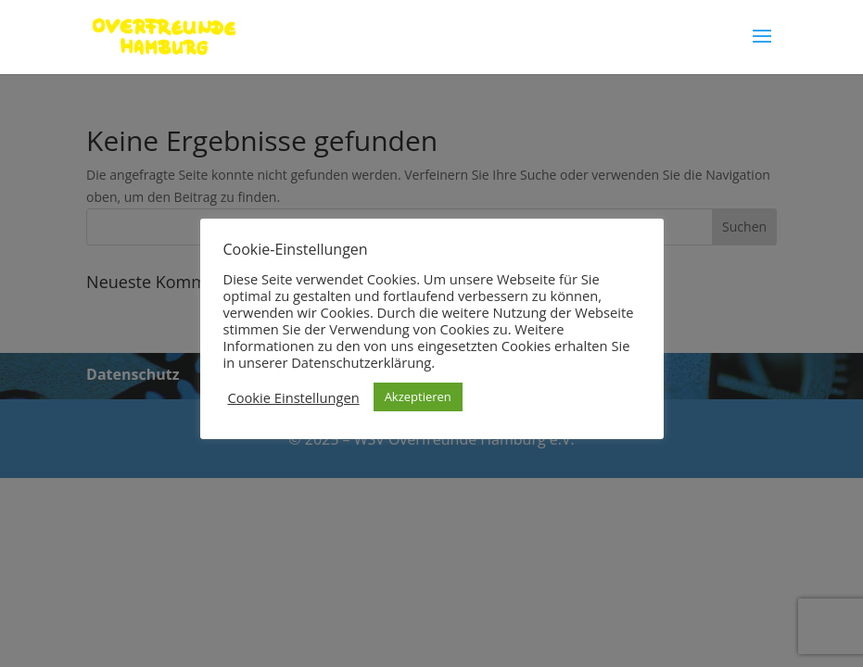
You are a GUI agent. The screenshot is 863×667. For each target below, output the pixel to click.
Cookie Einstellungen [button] (294, 397)
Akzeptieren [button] (418, 396)
